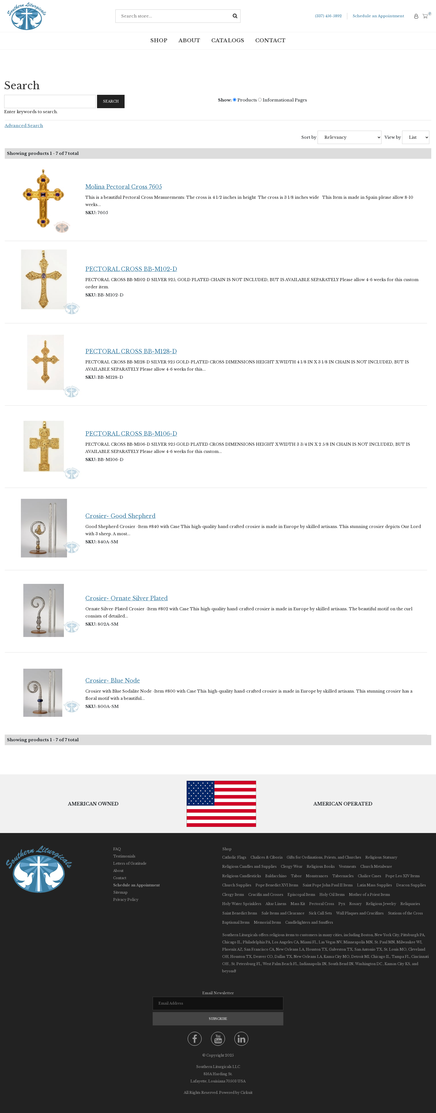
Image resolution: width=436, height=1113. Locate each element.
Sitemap (120, 892)
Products (245, 100)
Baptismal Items (236, 922)
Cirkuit (246, 1092)
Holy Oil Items (332, 895)
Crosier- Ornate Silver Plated (126, 598)
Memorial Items (267, 922)
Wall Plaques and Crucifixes (360, 913)
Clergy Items (233, 895)
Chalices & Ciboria (267, 857)
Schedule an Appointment (378, 16)
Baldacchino (276, 876)
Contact (270, 41)
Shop (159, 41)
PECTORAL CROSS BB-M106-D (131, 433)
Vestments (347, 866)
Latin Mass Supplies (374, 885)
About (189, 41)
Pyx (341, 904)
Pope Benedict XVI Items (277, 885)
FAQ (117, 849)
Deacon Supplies (411, 885)
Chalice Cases (369, 876)
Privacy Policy (125, 900)
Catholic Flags (234, 857)
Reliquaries (410, 904)
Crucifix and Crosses (265, 895)
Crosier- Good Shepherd (120, 516)
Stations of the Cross (405, 913)
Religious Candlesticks (241, 876)
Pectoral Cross (321, 904)
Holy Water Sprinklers (241, 904)
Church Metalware (376, 866)
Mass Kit (298, 904)
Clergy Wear (292, 866)
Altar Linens (276, 904)
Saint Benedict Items (239, 913)
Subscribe (218, 1019)
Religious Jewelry (381, 904)
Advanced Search (24, 125)
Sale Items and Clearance (282, 913)
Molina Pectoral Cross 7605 (123, 187)
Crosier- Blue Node (112, 680)
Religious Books (321, 866)
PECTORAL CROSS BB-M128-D (131, 351)
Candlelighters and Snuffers (309, 922)
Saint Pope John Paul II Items (328, 885)
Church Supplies (236, 885)
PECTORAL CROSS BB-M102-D (131, 269)
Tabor (296, 876)
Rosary (355, 904)
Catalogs (227, 41)
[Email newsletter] (218, 1003)
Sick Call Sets (320, 913)
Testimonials (124, 856)
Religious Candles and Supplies (249, 866)
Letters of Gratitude (130, 863)
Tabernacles (343, 876)
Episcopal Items (301, 895)
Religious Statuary (381, 857)
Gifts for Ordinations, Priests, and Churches (324, 857)
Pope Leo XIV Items (402, 876)
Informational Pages (282, 100)
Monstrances (317, 876)
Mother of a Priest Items (369, 895)
